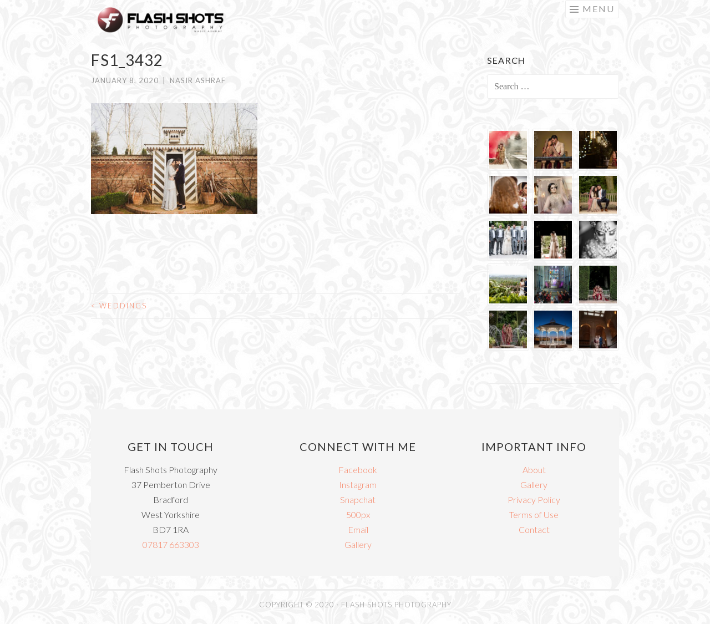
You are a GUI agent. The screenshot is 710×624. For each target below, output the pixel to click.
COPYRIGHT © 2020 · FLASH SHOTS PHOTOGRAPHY (355, 604)
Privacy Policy (534, 499)
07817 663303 (171, 544)
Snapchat (358, 499)
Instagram (358, 484)
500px (358, 514)
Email (358, 529)
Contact (534, 529)
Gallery (358, 544)
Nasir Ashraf (198, 80)
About (534, 469)
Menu (598, 8)
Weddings (119, 305)
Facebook (357, 469)
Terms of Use (534, 514)
